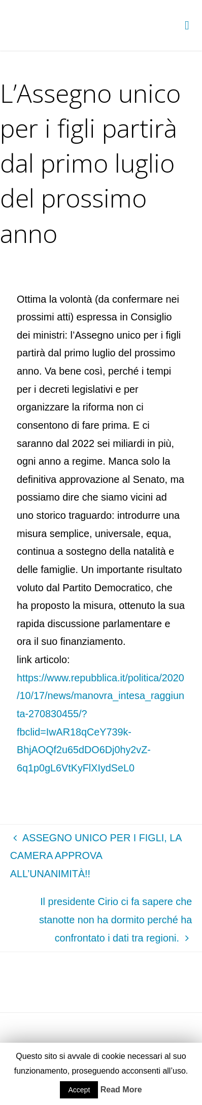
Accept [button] (79, 1090)
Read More (121, 1089)
